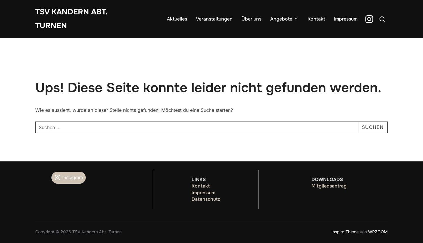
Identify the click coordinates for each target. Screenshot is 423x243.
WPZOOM (378, 231)
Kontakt (316, 19)
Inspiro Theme (345, 231)
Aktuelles (177, 19)
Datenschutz (206, 199)
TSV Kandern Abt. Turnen (71, 19)
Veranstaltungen (214, 19)
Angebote (284, 19)
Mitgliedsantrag (329, 186)
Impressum (345, 19)
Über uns (251, 19)
